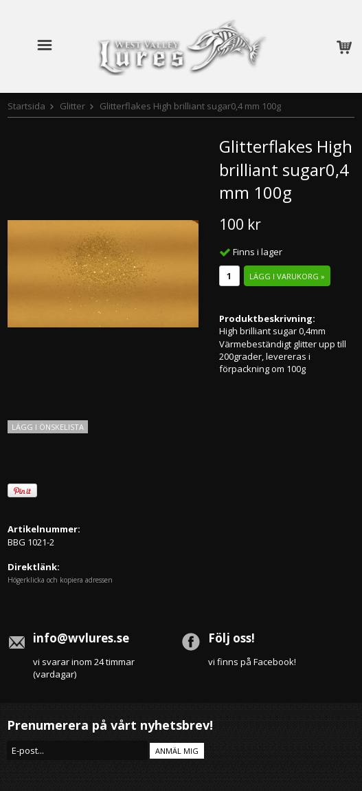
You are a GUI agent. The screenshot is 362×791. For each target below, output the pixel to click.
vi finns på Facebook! (252, 661)
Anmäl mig (177, 751)
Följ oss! (231, 638)
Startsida (26, 106)
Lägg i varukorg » (287, 276)
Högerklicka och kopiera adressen (60, 580)
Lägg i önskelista (48, 427)
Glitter (72, 106)
